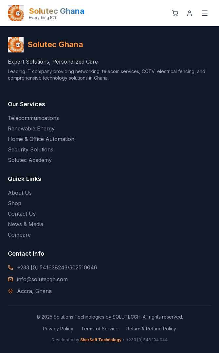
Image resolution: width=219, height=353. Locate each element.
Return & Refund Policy (151, 328)
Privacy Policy (58, 328)
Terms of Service (100, 328)
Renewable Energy (31, 128)
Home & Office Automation (41, 139)
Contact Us (22, 213)
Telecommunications (33, 118)
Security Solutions (30, 149)
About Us (20, 192)
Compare (19, 234)
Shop (14, 203)
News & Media (25, 224)
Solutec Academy (30, 160)
